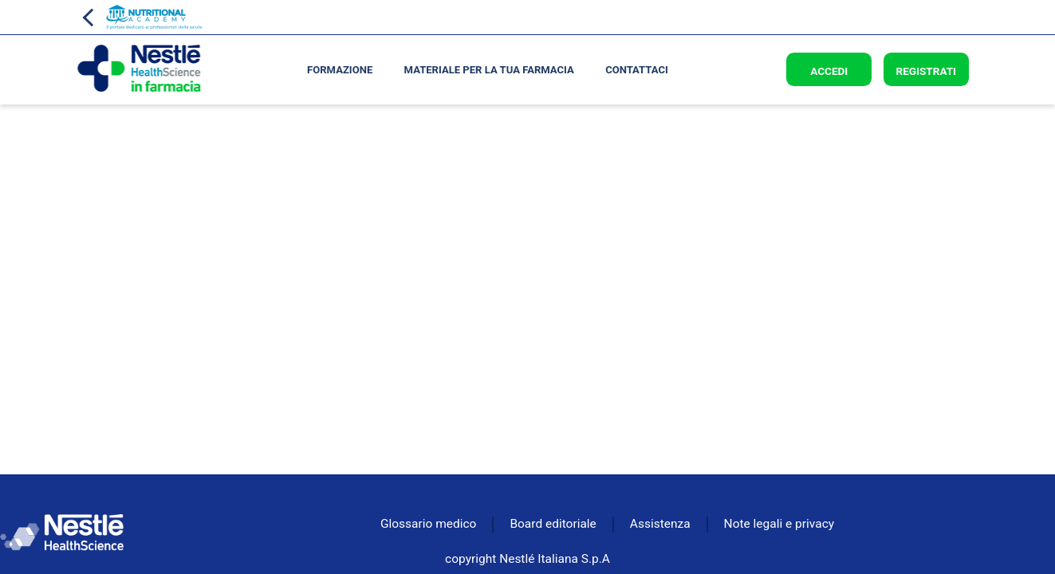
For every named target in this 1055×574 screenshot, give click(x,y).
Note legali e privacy (779, 524)
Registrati (926, 71)
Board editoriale (553, 524)
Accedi (829, 71)
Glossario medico (428, 524)
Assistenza (660, 524)
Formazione (339, 70)
